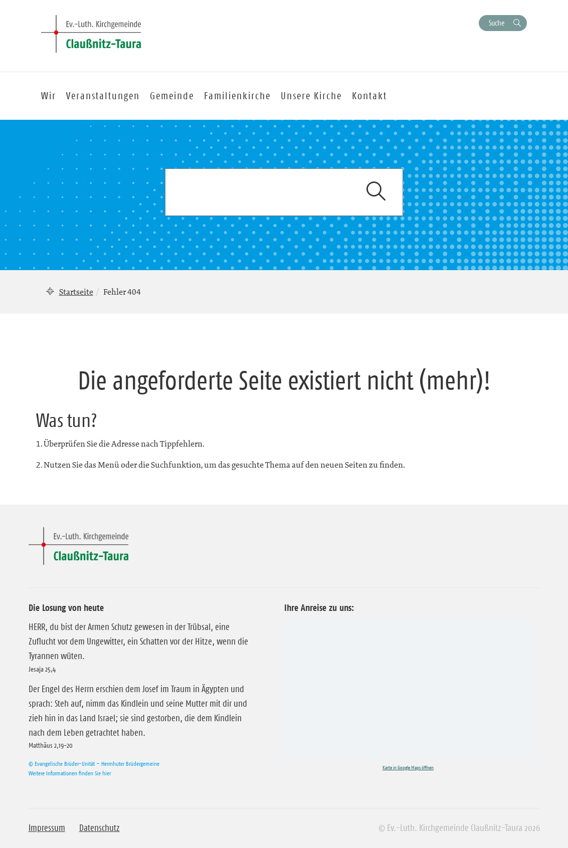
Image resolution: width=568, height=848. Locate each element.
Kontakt (369, 96)
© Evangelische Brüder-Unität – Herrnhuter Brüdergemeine (94, 763)
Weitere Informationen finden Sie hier (70, 773)
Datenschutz (99, 827)
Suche (496, 23)
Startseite (76, 291)
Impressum (47, 827)
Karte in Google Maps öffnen (408, 767)
